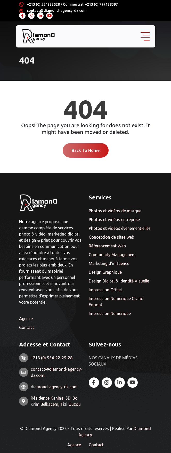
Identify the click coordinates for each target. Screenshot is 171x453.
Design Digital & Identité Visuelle (119, 281)
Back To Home (86, 150)
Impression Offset (105, 289)
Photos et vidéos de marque (115, 210)
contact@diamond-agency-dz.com (56, 10)
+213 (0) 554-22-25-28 (51, 357)
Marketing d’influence (109, 263)
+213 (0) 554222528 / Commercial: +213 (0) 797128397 (72, 4)
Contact (26, 327)
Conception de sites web (111, 237)
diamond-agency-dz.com (54, 386)
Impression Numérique (110, 313)
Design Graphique (105, 272)
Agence (26, 318)
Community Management (112, 254)
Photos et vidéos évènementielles (120, 228)
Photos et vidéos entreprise (114, 219)
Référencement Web (107, 246)
